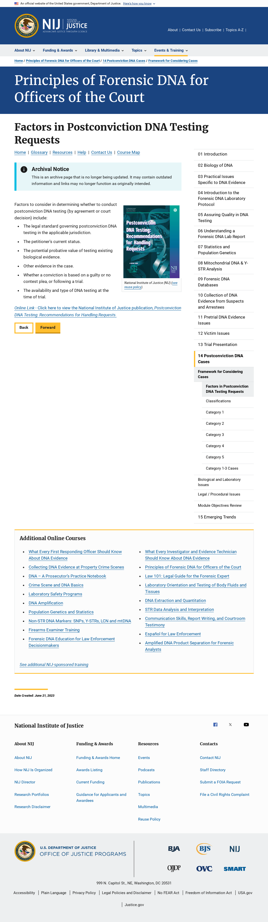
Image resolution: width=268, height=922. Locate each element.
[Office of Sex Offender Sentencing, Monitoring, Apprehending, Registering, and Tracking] (235, 872)
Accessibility (24, 893)
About (173, 30)
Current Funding (90, 782)
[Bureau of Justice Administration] (174, 852)
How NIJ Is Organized (33, 769)
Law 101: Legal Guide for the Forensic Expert (187, 576)
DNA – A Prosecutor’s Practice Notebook (67, 576)
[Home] (65, 25)
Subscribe (213, 30)
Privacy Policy (84, 893)
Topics (144, 794)
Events (144, 757)
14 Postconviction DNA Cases (124, 61)
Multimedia (148, 806)
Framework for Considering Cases (173, 61)
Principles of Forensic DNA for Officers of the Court (63, 61)
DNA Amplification (46, 602)
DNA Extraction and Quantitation (175, 600)
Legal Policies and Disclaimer (126, 893)
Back (23, 327)
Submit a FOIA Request (220, 782)
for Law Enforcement (173, 633)
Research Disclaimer (32, 806)
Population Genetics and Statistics (61, 611)
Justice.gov (134, 905)
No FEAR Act (168, 893)
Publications (149, 782)
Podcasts (146, 769)
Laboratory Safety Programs (55, 593)
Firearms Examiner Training (54, 629)
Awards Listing (89, 769)
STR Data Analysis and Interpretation (179, 609)
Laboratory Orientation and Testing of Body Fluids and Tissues (196, 588)
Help (82, 152)
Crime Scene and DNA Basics (56, 585)
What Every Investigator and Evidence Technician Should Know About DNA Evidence (191, 555)
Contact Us (191, 30)
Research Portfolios (31, 794)
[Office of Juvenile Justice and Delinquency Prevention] (174, 873)
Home (18, 61)
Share (253, 33)
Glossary (39, 152)
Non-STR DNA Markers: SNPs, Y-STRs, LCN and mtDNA (80, 620)
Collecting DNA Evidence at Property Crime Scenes (76, 567)
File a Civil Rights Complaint (224, 794)
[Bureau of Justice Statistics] (204, 855)
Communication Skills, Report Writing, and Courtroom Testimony (195, 621)
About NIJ (23, 757)
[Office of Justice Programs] (26, 25)
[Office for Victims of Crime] (204, 872)
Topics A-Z (235, 30)
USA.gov (245, 893)
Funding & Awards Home (98, 757)
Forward (47, 327)
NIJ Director (24, 782)
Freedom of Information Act (208, 893)
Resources (63, 152)
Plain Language (53, 893)
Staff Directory (213, 769)
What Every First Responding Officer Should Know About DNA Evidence (75, 555)
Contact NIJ (210, 757)
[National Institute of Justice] (235, 853)
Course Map (128, 152)
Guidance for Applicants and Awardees (101, 797)
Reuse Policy (149, 819)
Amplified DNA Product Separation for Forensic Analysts (189, 646)
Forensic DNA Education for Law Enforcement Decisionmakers (72, 642)
